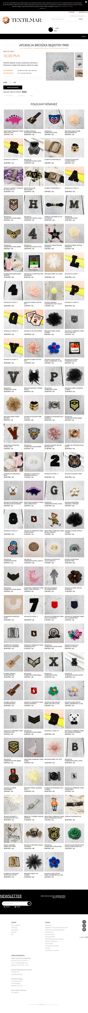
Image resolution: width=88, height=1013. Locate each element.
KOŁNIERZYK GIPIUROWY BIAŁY (12, 474)
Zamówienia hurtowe (51, 946)
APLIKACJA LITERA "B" (52, 731)
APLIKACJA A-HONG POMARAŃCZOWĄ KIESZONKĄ (71, 361)
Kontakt (47, 948)
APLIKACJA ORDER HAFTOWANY (10, 788)
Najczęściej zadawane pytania (54, 939)
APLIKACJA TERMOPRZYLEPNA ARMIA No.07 (12, 247)
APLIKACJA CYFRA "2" (51, 474)
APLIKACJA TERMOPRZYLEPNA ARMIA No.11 (12, 218)
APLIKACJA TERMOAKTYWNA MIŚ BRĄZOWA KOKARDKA (13, 503)
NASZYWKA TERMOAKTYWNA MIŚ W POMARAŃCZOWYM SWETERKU (54, 818)
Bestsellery (14, 930)
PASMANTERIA (28, 48)
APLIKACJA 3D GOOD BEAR (33, 331)
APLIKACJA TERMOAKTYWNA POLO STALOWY (74, 331)
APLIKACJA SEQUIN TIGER (73, 474)
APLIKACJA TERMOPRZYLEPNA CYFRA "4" (32, 247)
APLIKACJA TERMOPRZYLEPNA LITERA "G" (53, 504)
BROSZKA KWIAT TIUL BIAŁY (54, 274)
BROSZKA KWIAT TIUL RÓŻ (53, 759)
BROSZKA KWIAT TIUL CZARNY (31, 874)
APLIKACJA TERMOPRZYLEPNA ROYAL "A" (53, 846)
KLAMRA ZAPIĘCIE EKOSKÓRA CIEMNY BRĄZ (32, 131)
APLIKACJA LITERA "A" (72, 188)
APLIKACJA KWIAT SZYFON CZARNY (73, 531)
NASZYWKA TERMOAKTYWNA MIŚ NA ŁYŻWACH (54, 531)
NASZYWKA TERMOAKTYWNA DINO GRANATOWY (33, 503)
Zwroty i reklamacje (51, 941)
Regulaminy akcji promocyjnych (55, 930)
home (21, 48)
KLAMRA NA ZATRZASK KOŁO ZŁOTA (74, 446)
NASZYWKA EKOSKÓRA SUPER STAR (11, 446)
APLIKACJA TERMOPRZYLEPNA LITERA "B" (73, 761)
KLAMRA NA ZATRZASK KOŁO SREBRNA (54, 417)
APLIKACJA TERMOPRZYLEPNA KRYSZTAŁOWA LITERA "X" (53, 675)
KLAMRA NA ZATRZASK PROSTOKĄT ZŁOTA (11, 874)
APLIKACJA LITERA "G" (11, 331)
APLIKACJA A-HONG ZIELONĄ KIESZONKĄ (33, 274)
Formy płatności (50, 937)
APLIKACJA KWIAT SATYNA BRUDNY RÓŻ (53, 446)
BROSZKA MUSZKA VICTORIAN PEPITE (51, 588)
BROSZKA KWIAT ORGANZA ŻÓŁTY (33, 788)
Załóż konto (82, 12)
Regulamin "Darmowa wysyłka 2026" (56, 927)
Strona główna (15, 925)
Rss (12, 934)
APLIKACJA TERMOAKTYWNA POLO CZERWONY (54, 617)
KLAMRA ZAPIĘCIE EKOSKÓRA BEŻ (10, 674)
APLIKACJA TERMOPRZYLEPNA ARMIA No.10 (32, 675)
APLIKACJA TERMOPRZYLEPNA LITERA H (33, 560)
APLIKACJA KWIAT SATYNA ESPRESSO (73, 588)
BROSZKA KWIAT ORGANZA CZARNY (74, 388)
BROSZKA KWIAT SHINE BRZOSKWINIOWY (72, 131)
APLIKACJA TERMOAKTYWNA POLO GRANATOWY (74, 617)
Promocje (14, 927)
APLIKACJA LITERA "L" (72, 274)
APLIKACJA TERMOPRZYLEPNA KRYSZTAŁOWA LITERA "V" (12, 389)
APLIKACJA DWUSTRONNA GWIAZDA (53, 246)
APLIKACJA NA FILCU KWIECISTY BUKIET (71, 645)
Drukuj (31, 95)
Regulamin (48, 925)
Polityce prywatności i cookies (65, 6)
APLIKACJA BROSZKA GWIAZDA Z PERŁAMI (72, 503)
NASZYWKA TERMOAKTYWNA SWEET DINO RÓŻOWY (33, 588)
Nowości (14, 932)
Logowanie (72, 12)
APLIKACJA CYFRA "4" (11, 302)
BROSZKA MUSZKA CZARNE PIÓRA (33, 388)
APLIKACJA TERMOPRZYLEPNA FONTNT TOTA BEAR (74, 675)
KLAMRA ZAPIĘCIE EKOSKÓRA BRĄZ (10, 703)
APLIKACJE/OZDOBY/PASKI (40, 48)
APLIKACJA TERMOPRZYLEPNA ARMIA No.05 (12, 589)
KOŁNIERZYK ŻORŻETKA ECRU (11, 617)
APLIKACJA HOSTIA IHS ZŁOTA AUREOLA (52, 560)
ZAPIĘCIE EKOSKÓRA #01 (73, 816)
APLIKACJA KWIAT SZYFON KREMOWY (73, 246)
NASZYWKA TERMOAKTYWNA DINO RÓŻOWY (13, 131)
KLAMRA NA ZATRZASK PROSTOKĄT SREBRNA (11, 645)
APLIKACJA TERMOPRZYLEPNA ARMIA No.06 (32, 732)
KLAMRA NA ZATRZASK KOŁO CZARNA (54, 788)
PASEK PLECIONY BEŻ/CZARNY (29, 188)
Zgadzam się (43, 8)
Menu (84, 36)
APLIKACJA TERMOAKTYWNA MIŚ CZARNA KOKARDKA (74, 731)
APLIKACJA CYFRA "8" (11, 531)
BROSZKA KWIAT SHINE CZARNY (52, 331)
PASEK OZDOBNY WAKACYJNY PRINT (10, 845)
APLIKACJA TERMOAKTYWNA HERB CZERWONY (33, 703)
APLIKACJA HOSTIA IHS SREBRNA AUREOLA (31, 474)
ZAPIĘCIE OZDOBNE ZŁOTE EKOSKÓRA (53, 217)
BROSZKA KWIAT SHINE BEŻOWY (11, 417)
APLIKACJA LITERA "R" (11, 159)
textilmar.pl (41, 1004)
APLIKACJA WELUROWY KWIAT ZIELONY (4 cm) (52, 703)
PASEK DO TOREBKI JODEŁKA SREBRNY (33, 817)
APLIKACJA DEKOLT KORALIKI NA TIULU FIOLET (13, 188)
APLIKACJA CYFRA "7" (31, 616)
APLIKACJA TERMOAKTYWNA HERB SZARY (74, 788)
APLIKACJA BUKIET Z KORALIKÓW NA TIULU (11, 817)
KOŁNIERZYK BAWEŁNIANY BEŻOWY (12, 274)
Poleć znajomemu (9, 95)
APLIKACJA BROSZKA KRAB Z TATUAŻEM (33, 845)
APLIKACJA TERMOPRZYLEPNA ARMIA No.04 (73, 418)
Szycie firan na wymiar (52, 950)
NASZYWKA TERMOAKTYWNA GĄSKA (33, 760)
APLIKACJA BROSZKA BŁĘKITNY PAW (72, 560)
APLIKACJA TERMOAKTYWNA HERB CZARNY (33, 531)
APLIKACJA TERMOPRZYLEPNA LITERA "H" (33, 218)
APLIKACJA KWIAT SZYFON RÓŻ (32, 303)
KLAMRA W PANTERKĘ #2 (53, 159)
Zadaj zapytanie (21, 95)
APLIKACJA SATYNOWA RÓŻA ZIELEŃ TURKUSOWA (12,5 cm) (74, 846)
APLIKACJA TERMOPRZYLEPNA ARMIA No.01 (12, 761)
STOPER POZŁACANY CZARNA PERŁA (72, 160)
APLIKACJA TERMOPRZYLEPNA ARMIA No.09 (32, 447)
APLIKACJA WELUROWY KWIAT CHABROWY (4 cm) (53, 360)
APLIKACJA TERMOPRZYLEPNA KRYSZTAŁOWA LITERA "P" (53, 389)
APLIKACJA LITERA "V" (11, 359)
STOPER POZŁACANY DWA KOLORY (32, 417)
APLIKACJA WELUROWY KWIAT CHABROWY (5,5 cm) (54, 874)
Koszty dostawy (50, 934)
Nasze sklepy (49, 943)
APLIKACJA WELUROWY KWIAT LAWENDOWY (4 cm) (74, 703)
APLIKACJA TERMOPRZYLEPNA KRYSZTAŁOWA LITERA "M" (73, 218)
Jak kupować (49, 932)
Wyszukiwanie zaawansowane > (77, 16)
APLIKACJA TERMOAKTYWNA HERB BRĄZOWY (33, 645)
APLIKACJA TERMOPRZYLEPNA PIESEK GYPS (53, 646)
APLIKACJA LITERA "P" (72, 302)
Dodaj (8, 907)
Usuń (18, 907)
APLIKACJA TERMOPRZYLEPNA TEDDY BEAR (32, 161)
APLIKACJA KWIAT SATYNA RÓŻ (32, 360)
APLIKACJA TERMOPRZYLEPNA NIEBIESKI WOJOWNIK (11, 561)
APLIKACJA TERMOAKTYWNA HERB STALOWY (13, 731)
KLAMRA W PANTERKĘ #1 (53, 188)
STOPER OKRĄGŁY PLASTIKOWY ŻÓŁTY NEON (53, 303)
